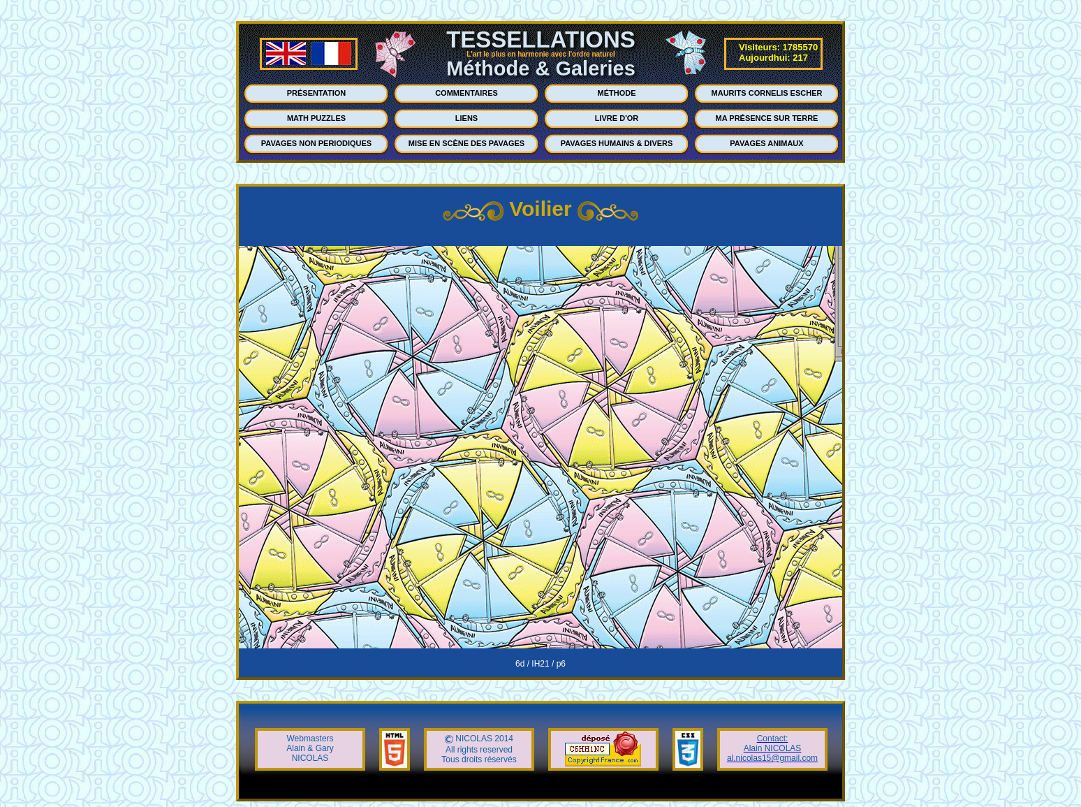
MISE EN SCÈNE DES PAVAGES (466, 143)
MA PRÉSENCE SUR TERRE (767, 118)
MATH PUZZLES (316, 118)
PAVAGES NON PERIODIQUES (316, 143)
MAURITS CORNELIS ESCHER (767, 93)
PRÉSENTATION (316, 93)
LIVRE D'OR (617, 118)
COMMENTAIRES (466, 93)
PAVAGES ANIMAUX (766, 143)
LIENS (466, 118)
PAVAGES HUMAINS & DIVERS (617, 143)
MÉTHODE (617, 93)
